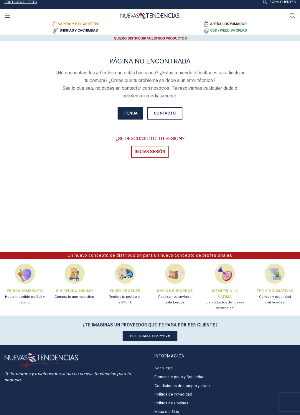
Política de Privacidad (173, 394)
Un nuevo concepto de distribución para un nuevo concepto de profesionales (150, 255)
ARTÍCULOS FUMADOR (228, 24)
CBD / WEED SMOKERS (228, 30)
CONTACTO (165, 113)
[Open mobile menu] (7, 16)
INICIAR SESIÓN (150, 151)
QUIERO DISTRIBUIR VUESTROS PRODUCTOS (150, 38)
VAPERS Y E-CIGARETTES (78, 24)
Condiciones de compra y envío (182, 385)
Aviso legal (163, 368)
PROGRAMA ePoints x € (150, 336)
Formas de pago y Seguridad (179, 377)
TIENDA (130, 113)
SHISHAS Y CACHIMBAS (79, 30)
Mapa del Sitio (166, 411)
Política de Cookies (171, 403)
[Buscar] (293, 16)
